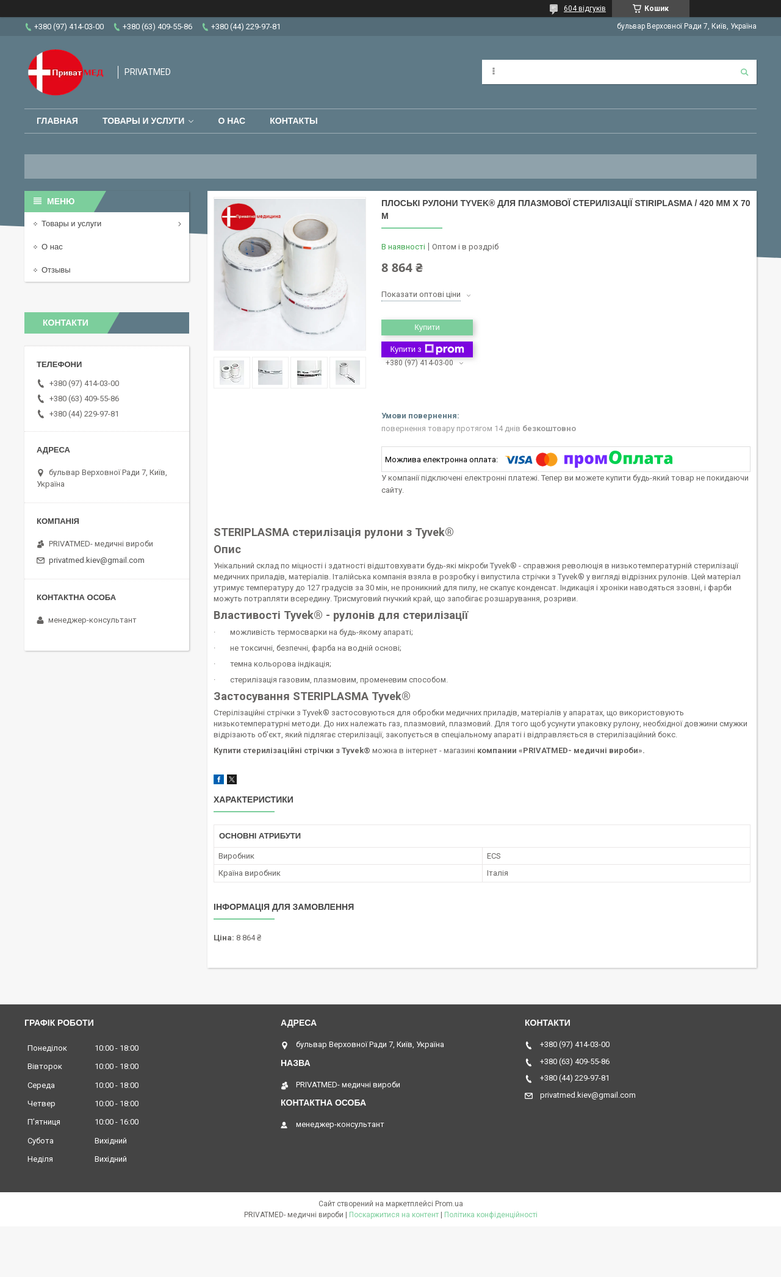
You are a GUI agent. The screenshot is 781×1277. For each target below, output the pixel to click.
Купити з (427, 349)
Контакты (293, 121)
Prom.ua (449, 1204)
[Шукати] (744, 72)
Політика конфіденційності (491, 1215)
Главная (57, 121)
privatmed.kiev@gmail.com (97, 560)
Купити (427, 327)
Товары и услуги (144, 121)
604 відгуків (585, 8)
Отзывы (56, 269)
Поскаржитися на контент (394, 1215)
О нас (231, 121)
